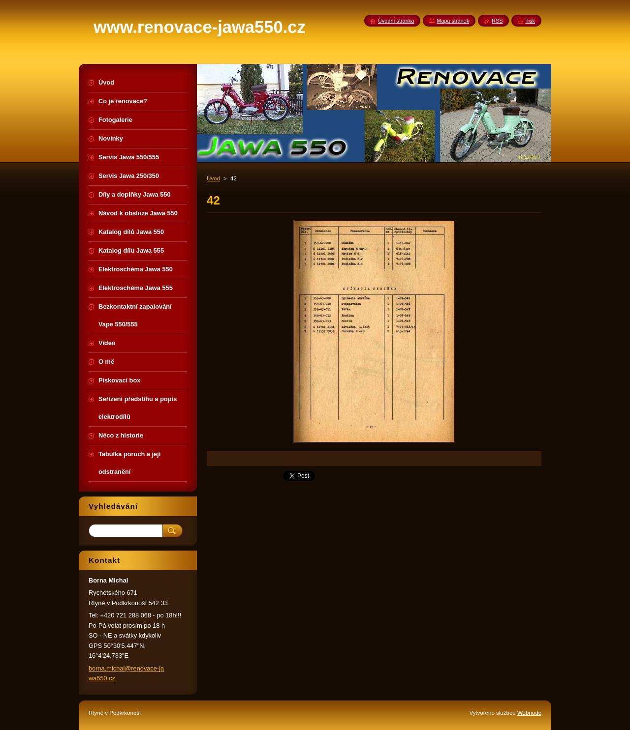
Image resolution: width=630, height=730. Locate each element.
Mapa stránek (453, 21)
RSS (497, 21)
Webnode (529, 713)
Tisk (530, 21)
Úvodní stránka (396, 21)
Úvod (213, 178)
